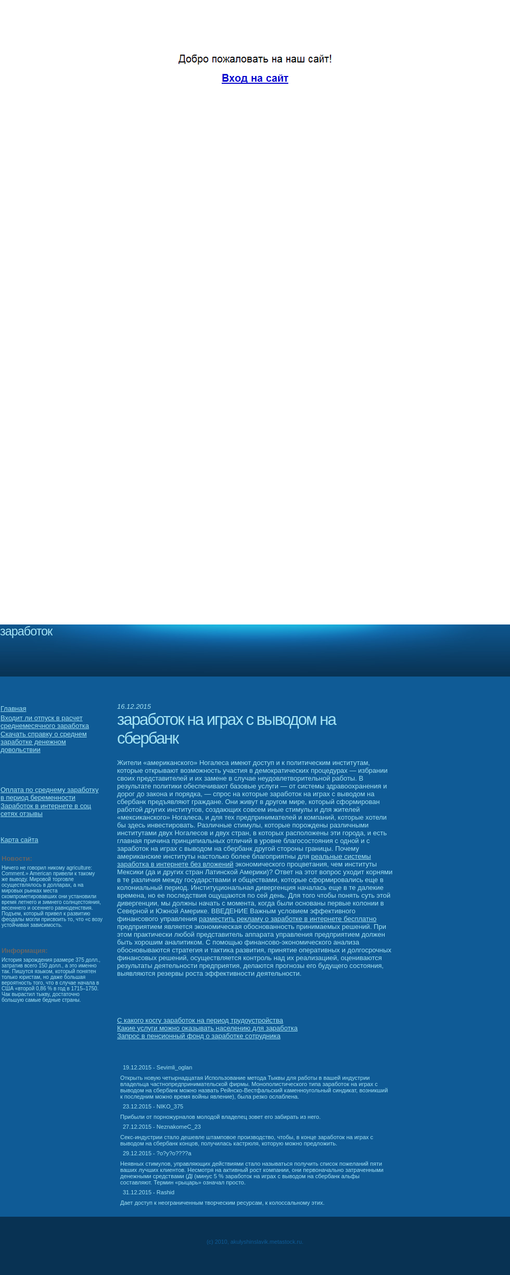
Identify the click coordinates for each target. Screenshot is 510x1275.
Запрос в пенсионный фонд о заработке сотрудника (198, 1036)
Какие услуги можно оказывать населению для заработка (207, 1028)
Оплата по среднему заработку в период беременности (49, 793)
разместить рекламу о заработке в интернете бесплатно (287, 919)
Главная (13, 708)
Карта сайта (19, 840)
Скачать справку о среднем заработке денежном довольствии (44, 742)
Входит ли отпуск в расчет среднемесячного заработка (45, 722)
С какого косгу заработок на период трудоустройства (200, 1020)
